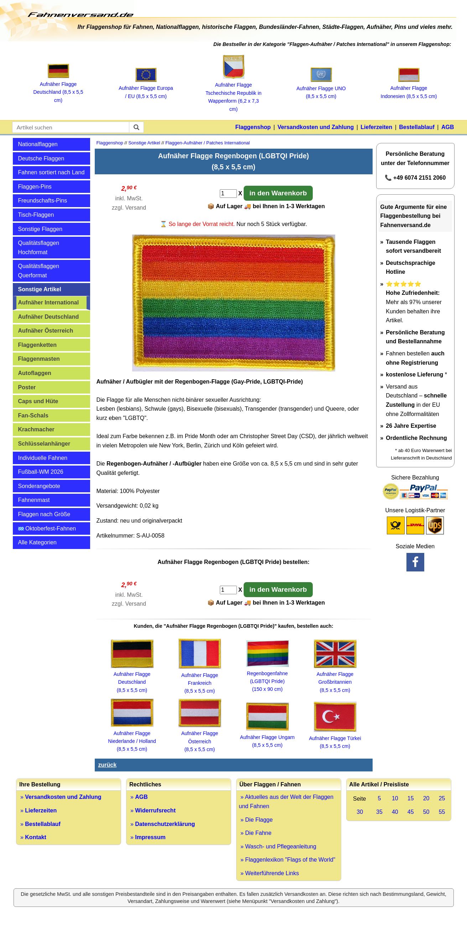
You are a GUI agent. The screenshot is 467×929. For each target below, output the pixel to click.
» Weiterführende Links (269, 873)
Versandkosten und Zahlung (315, 127)
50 (426, 812)
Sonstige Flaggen (40, 229)
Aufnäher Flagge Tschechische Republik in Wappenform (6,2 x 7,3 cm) (233, 93)
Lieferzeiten (376, 127)
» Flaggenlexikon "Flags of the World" (287, 860)
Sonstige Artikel (39, 289)
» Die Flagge (256, 820)
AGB (447, 127)
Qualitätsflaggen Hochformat (38, 247)
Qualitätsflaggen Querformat (38, 270)
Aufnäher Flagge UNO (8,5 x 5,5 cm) (321, 88)
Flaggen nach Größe (44, 514)
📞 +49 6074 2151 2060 (415, 178)
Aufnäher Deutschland (48, 317)
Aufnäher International (48, 302)
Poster (27, 387)
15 (411, 798)
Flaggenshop (253, 127)
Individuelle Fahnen (43, 458)
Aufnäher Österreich (45, 331)
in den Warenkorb (278, 193)
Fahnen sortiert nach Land (51, 172)
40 (395, 812)
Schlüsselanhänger (44, 444)
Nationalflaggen (38, 144)
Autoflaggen (34, 373)
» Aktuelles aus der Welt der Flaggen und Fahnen (286, 801)
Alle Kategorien (37, 542)
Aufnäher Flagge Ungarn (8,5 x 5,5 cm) (267, 737)
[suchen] (136, 127)
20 (426, 798)
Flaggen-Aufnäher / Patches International (207, 142)
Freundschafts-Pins (42, 200)
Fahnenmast (34, 500)
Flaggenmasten (39, 359)
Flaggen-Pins (35, 187)
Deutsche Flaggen (41, 158)
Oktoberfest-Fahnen (47, 528)
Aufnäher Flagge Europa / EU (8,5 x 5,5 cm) (146, 88)
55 (442, 812)
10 (395, 798)
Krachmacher (36, 429)
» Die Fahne (255, 833)
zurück (107, 765)
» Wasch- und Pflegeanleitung (277, 846)
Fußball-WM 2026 (40, 472)
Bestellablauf (417, 127)
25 (442, 798)
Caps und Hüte (38, 401)
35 (379, 812)
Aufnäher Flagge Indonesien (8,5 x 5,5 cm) (409, 88)
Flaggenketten (37, 345)
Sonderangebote (39, 486)
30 (360, 812)
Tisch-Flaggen (36, 215)
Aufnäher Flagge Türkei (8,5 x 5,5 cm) (335, 738)
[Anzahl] (228, 193)
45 (411, 812)
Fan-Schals (33, 415)
